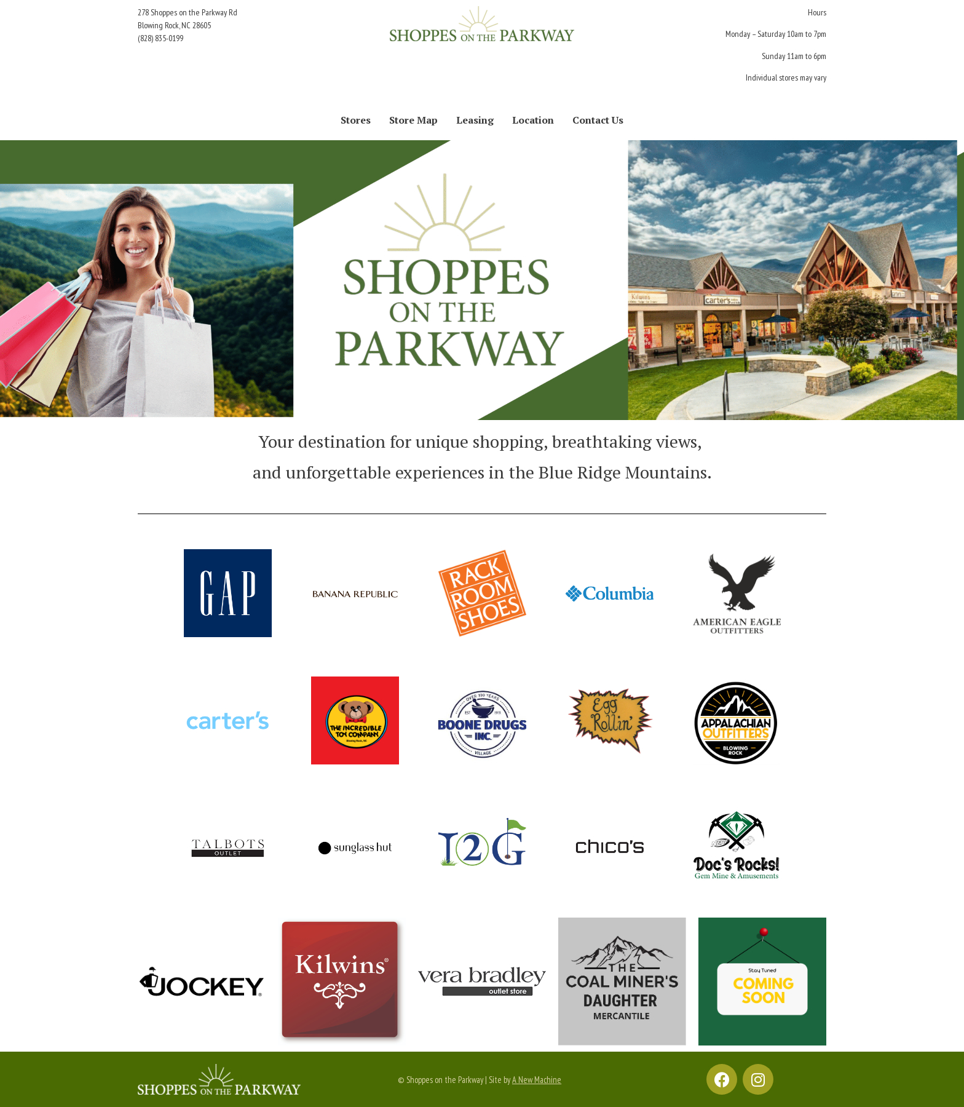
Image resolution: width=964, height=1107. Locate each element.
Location (533, 120)
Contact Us (597, 120)
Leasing (475, 120)
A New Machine (536, 1079)
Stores (356, 120)
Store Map (413, 120)
